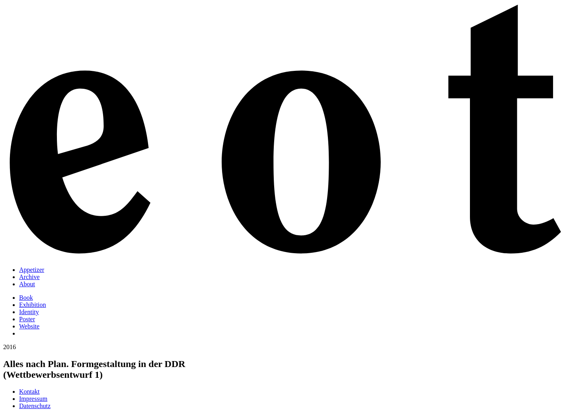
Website (29, 326)
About (27, 284)
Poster (27, 319)
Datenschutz (35, 405)
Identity (29, 312)
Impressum (33, 398)
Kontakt (29, 391)
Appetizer (31, 269)
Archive (29, 276)
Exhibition (32, 304)
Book (26, 297)
